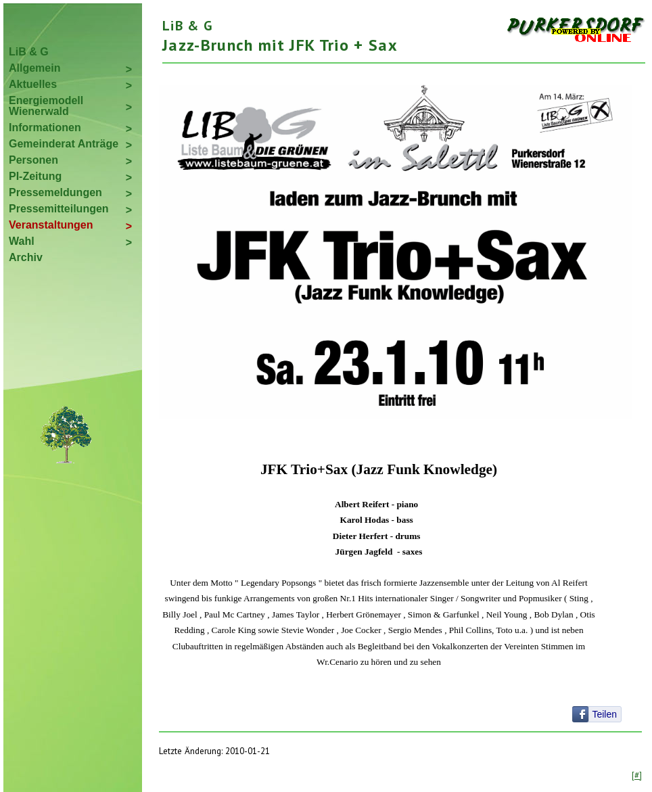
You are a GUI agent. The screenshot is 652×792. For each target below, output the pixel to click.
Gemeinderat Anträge (63, 143)
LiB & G (29, 51)
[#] (637, 775)
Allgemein (34, 68)
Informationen (45, 127)
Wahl (21, 241)
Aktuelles (33, 84)
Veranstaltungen (51, 225)
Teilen (604, 714)
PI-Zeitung (35, 176)
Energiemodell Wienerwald (46, 106)
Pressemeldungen (55, 192)
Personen (33, 160)
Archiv (26, 257)
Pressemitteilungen (59, 208)
